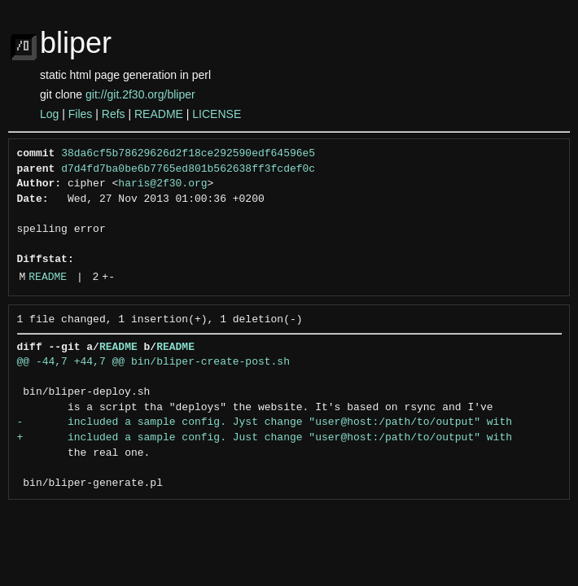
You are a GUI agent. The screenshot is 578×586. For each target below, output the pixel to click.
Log (49, 113)
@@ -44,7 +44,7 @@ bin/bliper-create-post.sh (153, 362)
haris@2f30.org (162, 184)
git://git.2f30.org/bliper (140, 94)
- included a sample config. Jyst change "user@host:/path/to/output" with (264, 422)
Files (80, 113)
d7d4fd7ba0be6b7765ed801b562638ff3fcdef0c (188, 169)
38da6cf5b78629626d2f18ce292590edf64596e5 (188, 153)
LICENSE (216, 113)
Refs (113, 113)
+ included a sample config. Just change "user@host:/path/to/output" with (264, 438)
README (158, 113)
